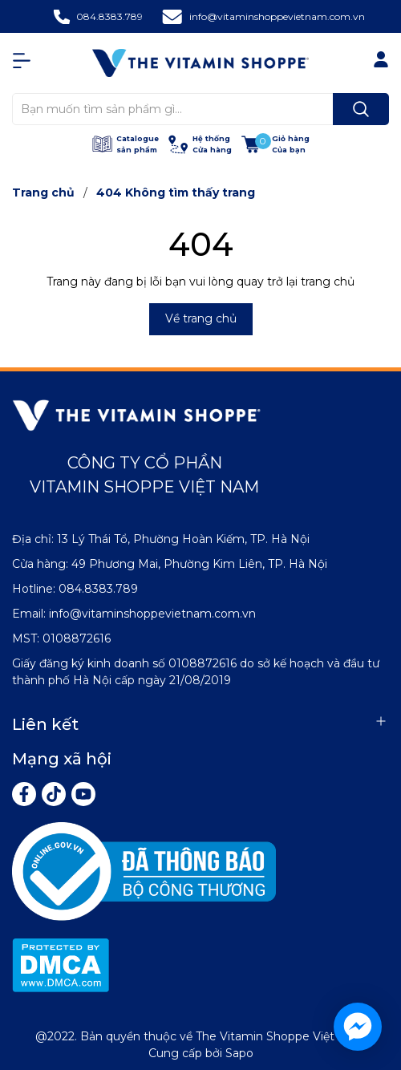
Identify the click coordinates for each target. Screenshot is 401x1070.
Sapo (239, 1053)
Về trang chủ (201, 318)
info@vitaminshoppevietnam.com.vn (277, 16)
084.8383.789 (109, 16)
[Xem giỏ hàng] (275, 144)
